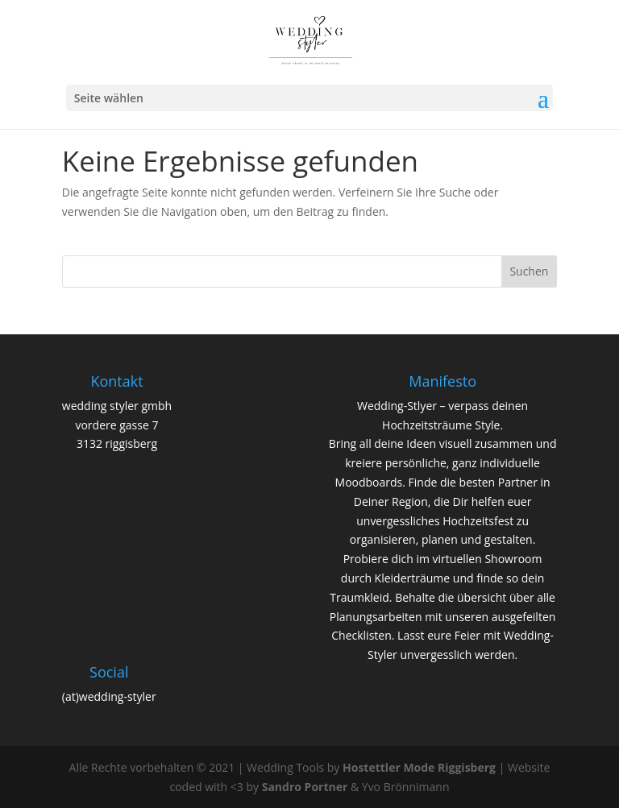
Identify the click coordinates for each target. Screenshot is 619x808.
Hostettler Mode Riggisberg (419, 767)
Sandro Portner (305, 786)
